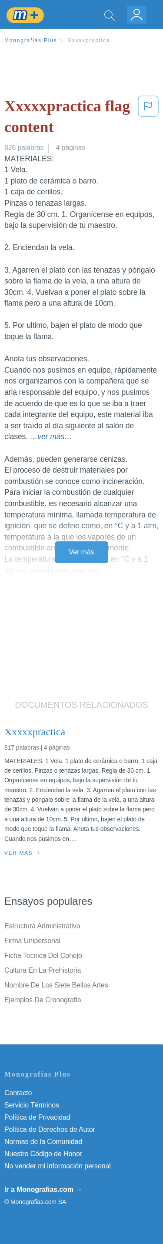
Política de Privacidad (37, 1117)
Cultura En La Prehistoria (42, 970)
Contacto (18, 1093)
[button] (148, 118)
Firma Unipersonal (32, 940)
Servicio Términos (31, 1105)
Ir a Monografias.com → (43, 1189)
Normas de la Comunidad (43, 1141)
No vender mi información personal (57, 1166)
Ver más (81, 552)
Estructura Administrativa (42, 926)
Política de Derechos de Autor (49, 1129)
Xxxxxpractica (89, 40)
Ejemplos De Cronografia (42, 1000)
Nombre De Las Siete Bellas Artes (56, 985)
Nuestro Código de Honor (43, 1153)
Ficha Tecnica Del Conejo (43, 955)
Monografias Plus (30, 40)
